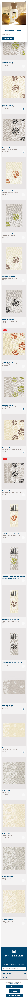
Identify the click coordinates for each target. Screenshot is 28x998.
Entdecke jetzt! (8, 38)
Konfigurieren (14, 991)
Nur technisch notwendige (14, 986)
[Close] (26, 2)
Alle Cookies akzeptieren (14, 995)
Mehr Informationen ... (14, 983)
